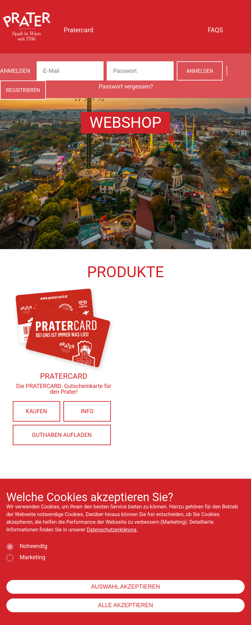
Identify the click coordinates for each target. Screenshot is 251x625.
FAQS (215, 30)
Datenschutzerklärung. (112, 530)
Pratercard (78, 30)
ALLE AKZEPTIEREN (125, 605)
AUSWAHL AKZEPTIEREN (125, 586)
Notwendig (33, 546)
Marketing (32, 557)
